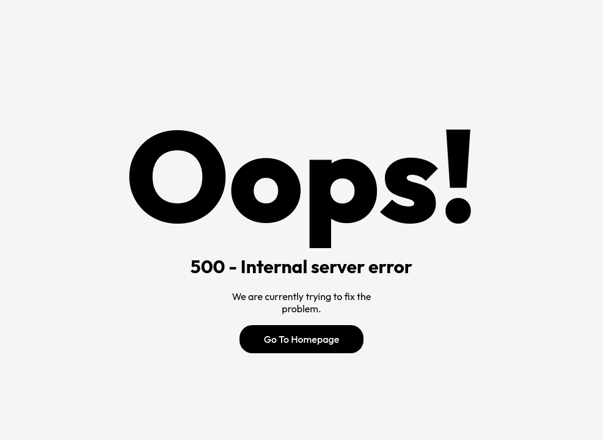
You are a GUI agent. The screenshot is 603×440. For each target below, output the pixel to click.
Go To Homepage (301, 339)
